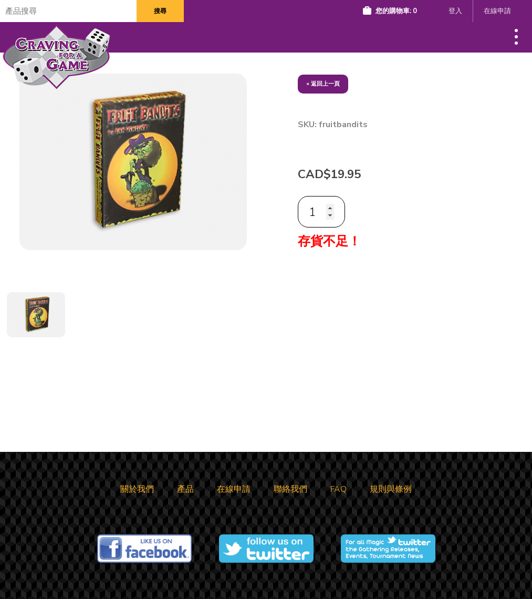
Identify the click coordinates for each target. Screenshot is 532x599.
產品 (185, 489)
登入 (455, 11)
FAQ (338, 489)
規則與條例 (391, 489)
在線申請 (497, 11)
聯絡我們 (290, 489)
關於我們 (137, 489)
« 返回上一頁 (323, 84)
